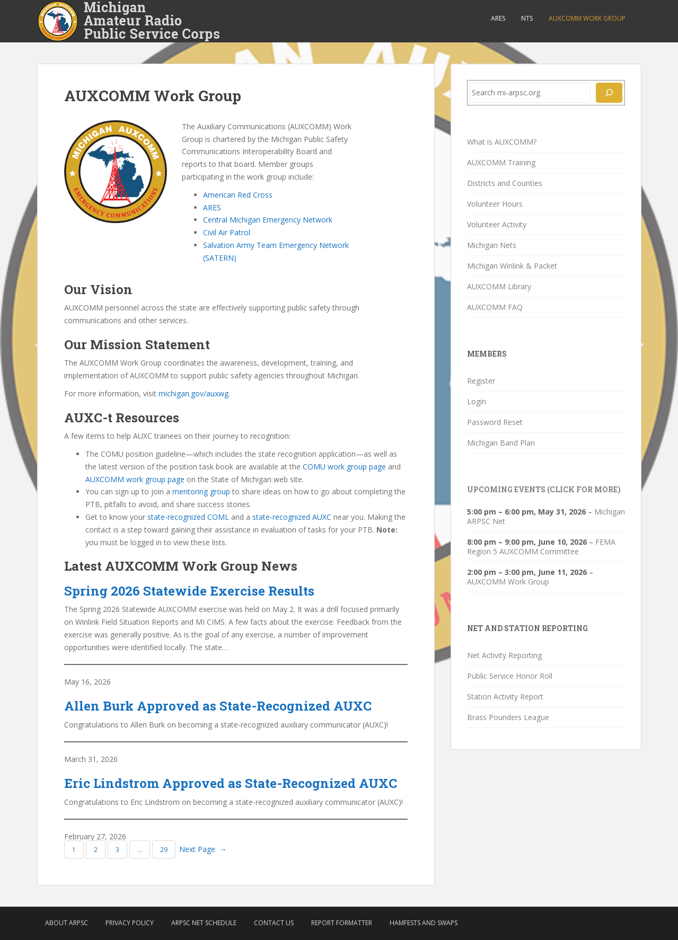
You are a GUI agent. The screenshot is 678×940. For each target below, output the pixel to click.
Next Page (203, 849)
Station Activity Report (505, 696)
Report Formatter (341, 922)
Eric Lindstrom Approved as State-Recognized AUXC (230, 783)
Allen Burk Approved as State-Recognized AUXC (218, 706)
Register (481, 381)
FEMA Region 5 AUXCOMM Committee (541, 546)
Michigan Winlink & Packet (512, 266)
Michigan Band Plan (501, 443)
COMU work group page (344, 467)
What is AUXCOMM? (501, 142)
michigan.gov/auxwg (193, 393)
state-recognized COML (188, 517)
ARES (498, 18)
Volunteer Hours (495, 204)
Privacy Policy (129, 922)
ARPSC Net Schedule (203, 922)
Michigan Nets (491, 245)
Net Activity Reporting (504, 655)
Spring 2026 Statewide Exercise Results (189, 591)
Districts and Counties (504, 183)
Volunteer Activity (496, 224)
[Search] (609, 93)
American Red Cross (237, 195)
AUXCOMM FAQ (495, 307)
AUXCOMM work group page (134, 479)
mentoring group (201, 491)
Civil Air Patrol (226, 232)
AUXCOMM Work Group (587, 18)
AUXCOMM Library (499, 286)
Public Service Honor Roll (509, 676)
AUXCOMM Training (501, 162)
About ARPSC (66, 922)
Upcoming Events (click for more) (544, 489)
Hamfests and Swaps (423, 922)
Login (476, 401)
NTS (527, 18)
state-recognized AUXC (291, 517)
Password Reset (495, 422)
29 (164, 849)
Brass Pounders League (508, 717)
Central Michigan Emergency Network (267, 220)
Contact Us (274, 922)
